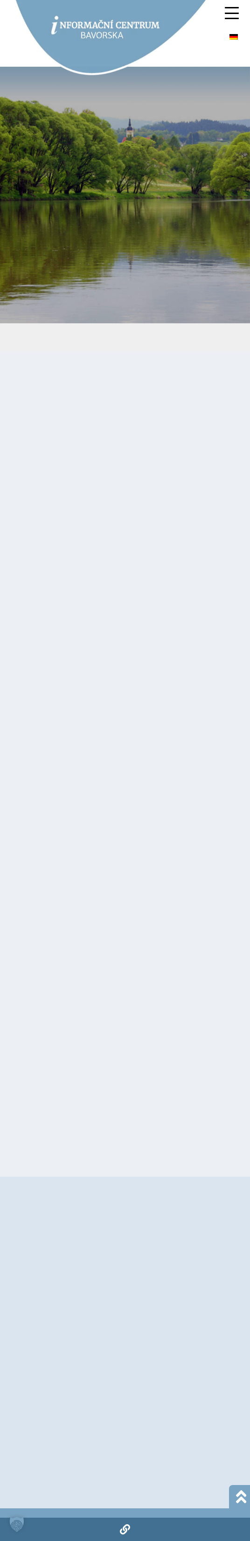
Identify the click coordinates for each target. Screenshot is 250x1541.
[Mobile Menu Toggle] (232, 13)
